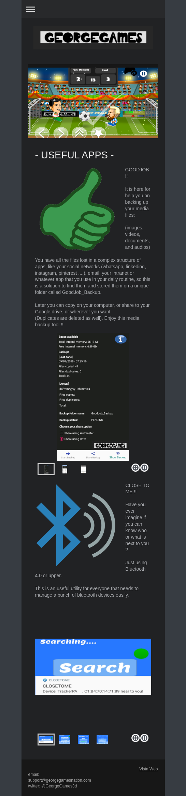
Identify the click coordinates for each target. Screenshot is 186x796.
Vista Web (148, 769)
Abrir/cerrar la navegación (93, 9)
